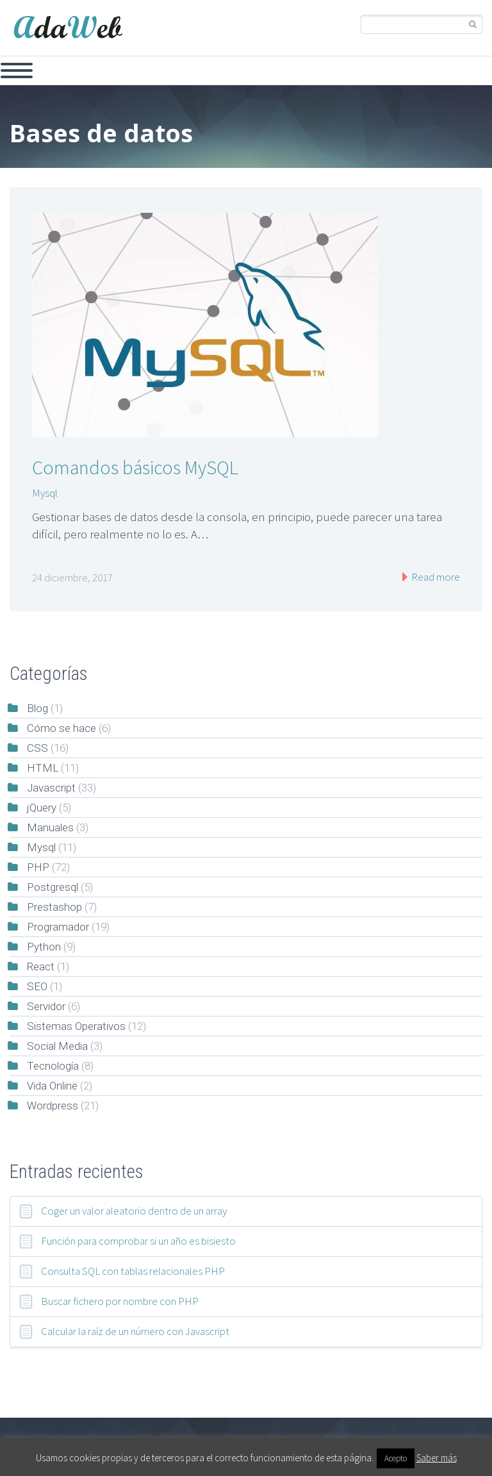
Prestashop (54, 906)
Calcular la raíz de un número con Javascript (135, 1331)
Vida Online (52, 1085)
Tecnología (53, 1065)
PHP (38, 867)
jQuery (41, 807)
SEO (37, 986)
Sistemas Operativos (76, 1026)
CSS (37, 748)
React (40, 966)
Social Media (57, 1046)
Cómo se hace (61, 728)
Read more (434, 577)
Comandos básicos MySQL (135, 467)
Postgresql (52, 887)
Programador (58, 926)
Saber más (436, 1458)
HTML (42, 767)
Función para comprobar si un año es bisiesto (138, 1241)
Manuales (50, 827)
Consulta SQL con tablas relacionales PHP (133, 1271)
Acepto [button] (395, 1458)
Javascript (51, 787)
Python (44, 946)
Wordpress (52, 1105)
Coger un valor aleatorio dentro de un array (134, 1211)
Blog (37, 708)
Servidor (46, 1006)
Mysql (45, 493)
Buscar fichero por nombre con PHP (120, 1301)
